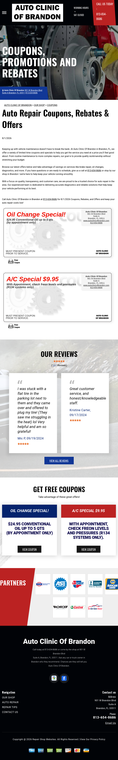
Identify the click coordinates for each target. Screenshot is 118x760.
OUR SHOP (39, 105)
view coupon (29, 549)
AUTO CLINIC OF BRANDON (18, 105)
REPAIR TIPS (9, 707)
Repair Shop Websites (44, 739)
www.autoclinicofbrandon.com (96, 221)
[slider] (59, 361)
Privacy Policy (97, 739)
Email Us (110, 723)
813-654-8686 (94, 170)
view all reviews (58, 461)
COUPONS (52, 105)
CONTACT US (10, 712)
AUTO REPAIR (10, 702)
